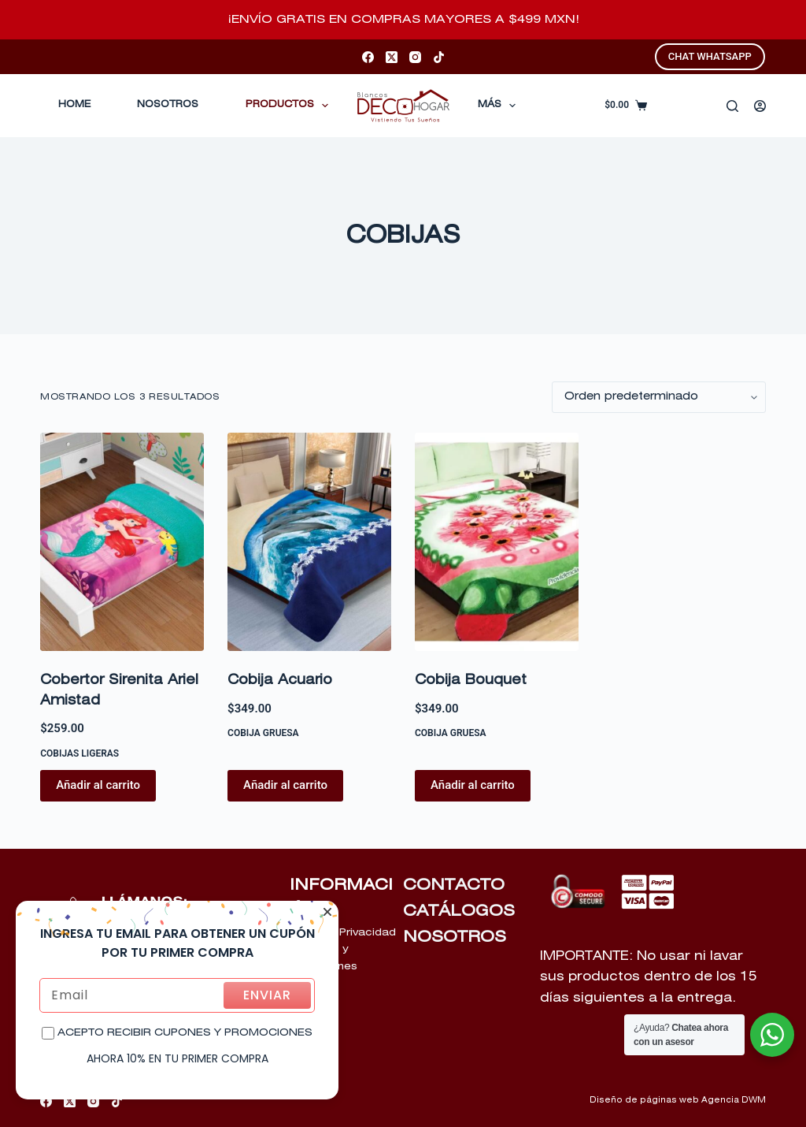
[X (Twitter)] (391, 57)
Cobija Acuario (279, 680)
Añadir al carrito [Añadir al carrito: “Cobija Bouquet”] (473, 785)
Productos (290, 105)
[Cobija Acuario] (309, 542)
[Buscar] (732, 106)
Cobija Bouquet (471, 680)
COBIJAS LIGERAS (79, 753)
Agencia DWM (733, 1100)
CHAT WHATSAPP (710, 56)
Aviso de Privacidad (343, 933)
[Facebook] (368, 57)
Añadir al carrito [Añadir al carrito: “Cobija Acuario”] (285, 785)
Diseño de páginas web (644, 1100)
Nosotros (167, 105)
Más (500, 105)
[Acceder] (760, 106)
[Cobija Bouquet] (497, 542)
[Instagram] (415, 57)
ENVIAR (267, 995)
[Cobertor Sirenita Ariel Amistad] (122, 542)
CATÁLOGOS (459, 911)
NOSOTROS (454, 937)
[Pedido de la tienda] (659, 397)
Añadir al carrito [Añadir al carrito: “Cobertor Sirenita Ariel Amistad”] (98, 785)
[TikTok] (439, 57)
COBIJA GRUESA (263, 732)
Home (74, 105)
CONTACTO (454, 885)
